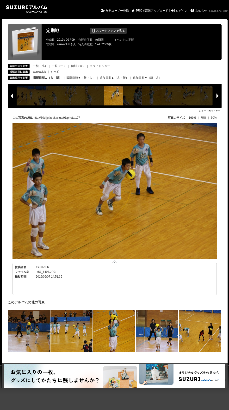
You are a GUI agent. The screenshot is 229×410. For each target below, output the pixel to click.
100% (192, 117)
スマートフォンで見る (108, 31)
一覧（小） (40, 66)
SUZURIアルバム (27, 9)
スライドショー (100, 66)
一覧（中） (59, 66)
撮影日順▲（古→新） (47, 77)
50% (214, 117)
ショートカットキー (209, 111)
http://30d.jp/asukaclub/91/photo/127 (57, 117)
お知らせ (201, 10)
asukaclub (39, 71)
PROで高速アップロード (152, 10)
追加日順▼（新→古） (147, 77)
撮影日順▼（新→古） (80, 77)
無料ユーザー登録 (117, 10)
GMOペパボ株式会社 (218, 11)
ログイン (181, 10)
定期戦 (52, 30)
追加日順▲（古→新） (114, 77)
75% (204, 117)
